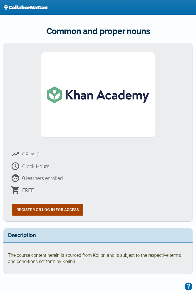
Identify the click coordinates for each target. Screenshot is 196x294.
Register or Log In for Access (47, 209)
